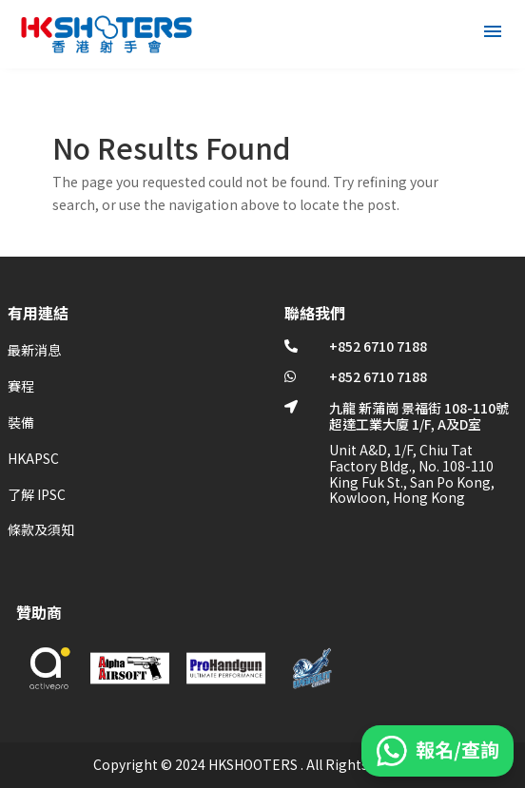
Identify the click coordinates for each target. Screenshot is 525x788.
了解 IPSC (37, 494)
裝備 (21, 422)
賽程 (21, 385)
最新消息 (34, 349)
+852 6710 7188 (378, 346)
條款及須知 (41, 529)
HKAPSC (33, 458)
